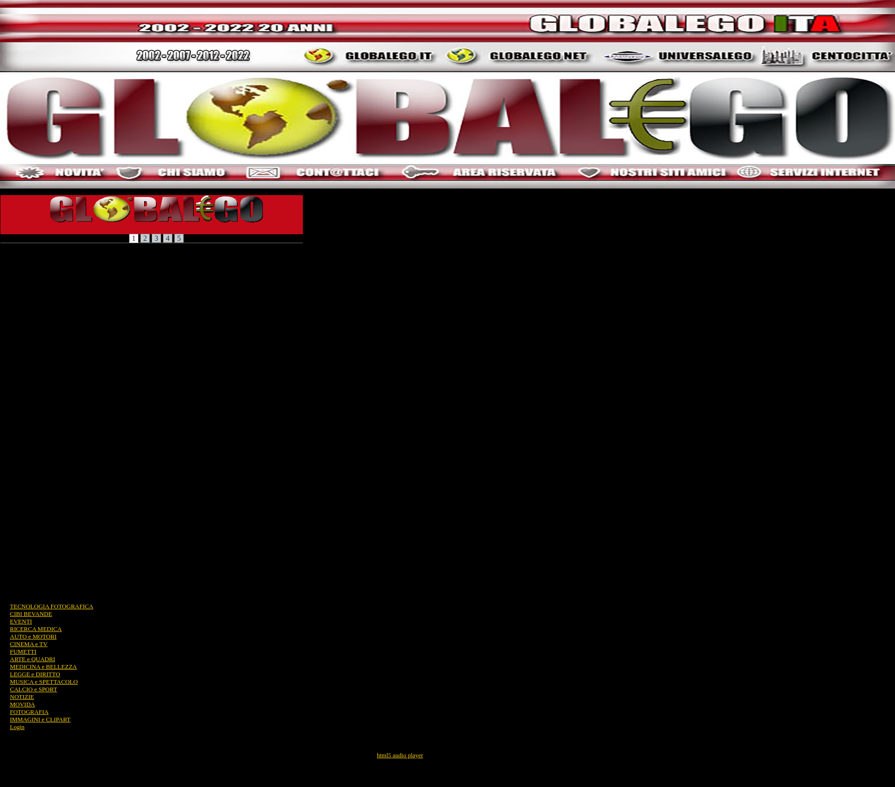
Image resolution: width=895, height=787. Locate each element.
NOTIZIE (22, 696)
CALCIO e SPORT (33, 689)
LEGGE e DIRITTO (35, 674)
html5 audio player (400, 755)
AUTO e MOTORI (33, 636)
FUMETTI (23, 651)
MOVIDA (22, 704)
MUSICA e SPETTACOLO (44, 681)
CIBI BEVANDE (31, 613)
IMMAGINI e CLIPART (40, 719)
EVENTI (21, 621)
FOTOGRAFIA (29, 711)
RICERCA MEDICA (36, 628)
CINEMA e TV (29, 644)
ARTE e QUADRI (32, 659)
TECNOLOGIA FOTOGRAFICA (51, 606)
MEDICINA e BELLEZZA (43, 666)
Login (17, 726)
